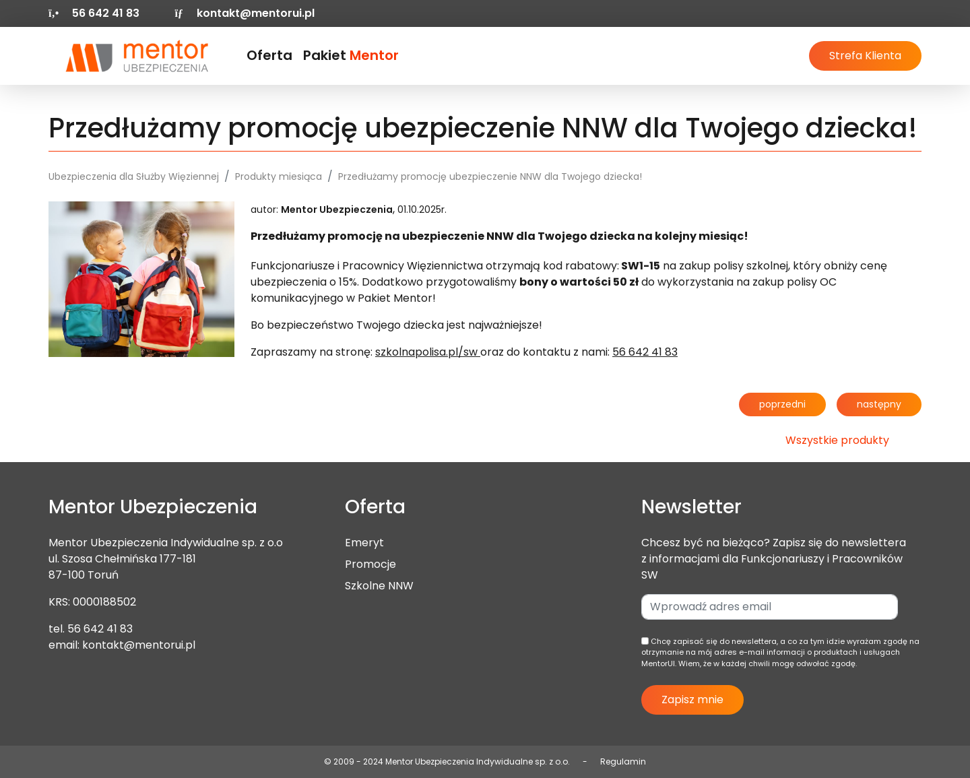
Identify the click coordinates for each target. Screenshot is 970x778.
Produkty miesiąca (278, 176)
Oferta (269, 55)
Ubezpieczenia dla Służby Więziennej (133, 176)
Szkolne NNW (379, 585)
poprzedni (782, 404)
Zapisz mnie (692, 699)
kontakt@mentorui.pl (244, 13)
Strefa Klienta (865, 55)
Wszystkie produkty (837, 440)
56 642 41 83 (100, 629)
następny (879, 404)
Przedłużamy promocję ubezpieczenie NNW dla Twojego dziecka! (490, 176)
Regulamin (623, 761)
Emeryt (364, 542)
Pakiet (351, 55)
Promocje (370, 564)
